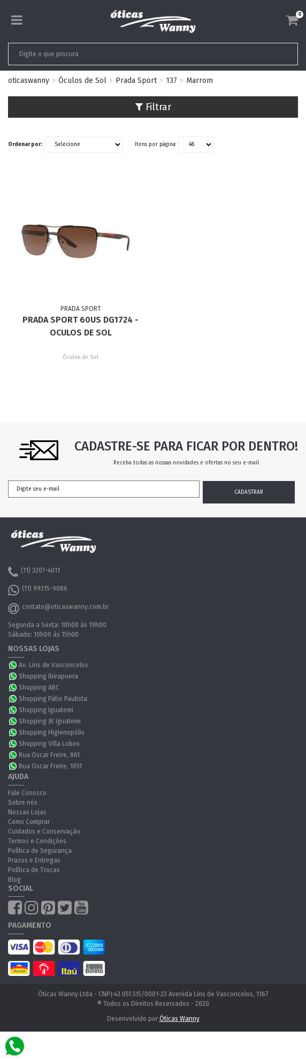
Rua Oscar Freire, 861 (49, 755)
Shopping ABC (39, 687)
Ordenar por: (25, 144)
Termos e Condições (37, 841)
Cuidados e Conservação (44, 831)
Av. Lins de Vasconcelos (53, 665)
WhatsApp (13, 665)
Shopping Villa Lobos (49, 743)
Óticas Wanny (179, 1018)
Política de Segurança (40, 850)
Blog (14, 879)
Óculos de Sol (82, 80)
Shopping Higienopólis (52, 732)
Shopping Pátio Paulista (53, 699)
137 (171, 80)
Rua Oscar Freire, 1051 (50, 766)
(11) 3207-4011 (34, 572)
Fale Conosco (27, 793)
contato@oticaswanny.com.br (58, 608)
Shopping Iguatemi (46, 710)
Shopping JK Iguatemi (50, 721)
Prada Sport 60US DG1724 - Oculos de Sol (80, 326)
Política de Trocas (34, 870)
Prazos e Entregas (34, 860)
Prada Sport (136, 80)
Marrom (199, 80)
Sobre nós (22, 802)
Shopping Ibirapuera (48, 676)
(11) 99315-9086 (37, 590)
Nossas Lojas (27, 812)
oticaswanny (28, 80)
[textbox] (124, 54)
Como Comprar (29, 822)
